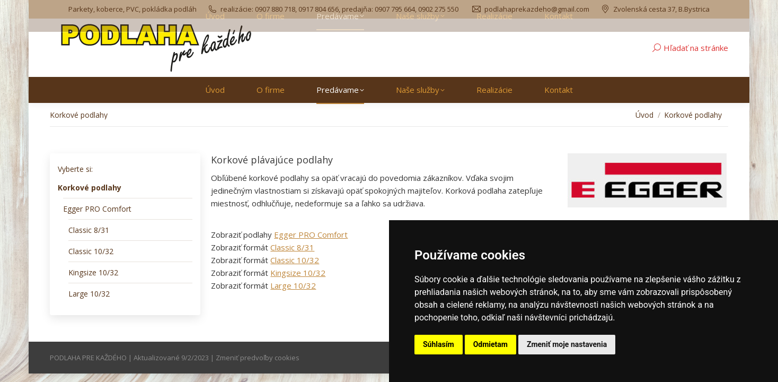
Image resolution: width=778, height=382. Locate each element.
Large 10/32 (293, 285)
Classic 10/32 (294, 260)
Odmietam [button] (490, 344)
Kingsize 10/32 (297, 272)
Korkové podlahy (89, 188)
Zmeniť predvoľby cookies (257, 357)
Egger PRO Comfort (311, 234)
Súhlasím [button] (438, 344)
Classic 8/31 (292, 247)
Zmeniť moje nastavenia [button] (567, 344)
